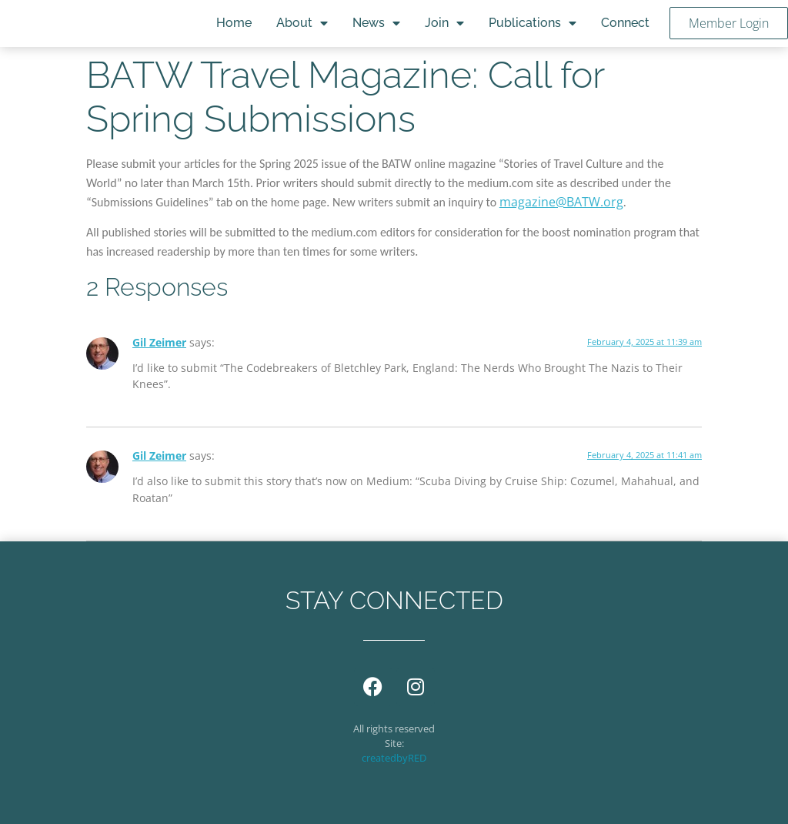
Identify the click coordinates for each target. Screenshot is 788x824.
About (302, 23)
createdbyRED (394, 758)
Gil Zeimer (159, 342)
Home (234, 22)
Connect (625, 22)
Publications (532, 23)
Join (444, 23)
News (376, 23)
